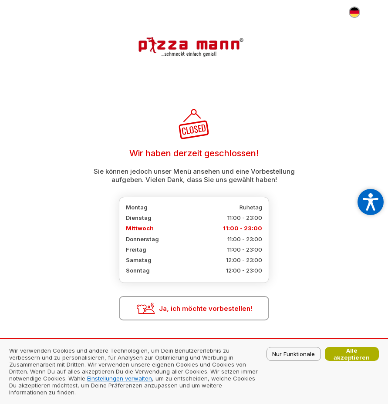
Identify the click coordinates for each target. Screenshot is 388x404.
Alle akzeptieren (352, 354)
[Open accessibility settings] (371, 202)
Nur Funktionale (293, 353)
